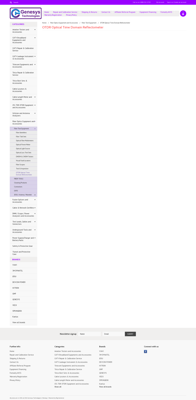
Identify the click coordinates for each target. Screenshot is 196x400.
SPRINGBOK (17, 311)
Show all (57, 387)
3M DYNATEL (17, 270)
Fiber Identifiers (21, 133)
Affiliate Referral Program (125, 12)
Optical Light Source (23, 149)
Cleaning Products (20, 183)
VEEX (14, 305)
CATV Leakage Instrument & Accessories (23, 57)
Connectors (18, 187)
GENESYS (16, 299)
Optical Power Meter (23, 145)
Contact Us (106, 12)
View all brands (18, 322)
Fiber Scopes (20, 165)
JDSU (14, 276)
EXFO (16, 191)
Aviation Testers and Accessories (20, 30)
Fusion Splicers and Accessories (20, 200)
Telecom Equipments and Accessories (22, 65)
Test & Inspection (22, 169)
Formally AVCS (166, 12)
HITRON (15, 288)
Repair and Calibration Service (65, 12)
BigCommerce (60, 398)
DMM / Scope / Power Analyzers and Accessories (23, 214)
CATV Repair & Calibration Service (23, 49)
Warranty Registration (53, 15)
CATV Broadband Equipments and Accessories (19, 40)
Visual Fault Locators (23, 161)
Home (46, 12)
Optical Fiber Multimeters (25, 141)
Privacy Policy (71, 15)
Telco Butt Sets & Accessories (19, 82)
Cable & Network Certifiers (23, 208)
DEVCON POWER (19, 282)
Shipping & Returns (89, 12)
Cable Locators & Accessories (19, 90)
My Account (160, 2)
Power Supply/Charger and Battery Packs (23, 239)
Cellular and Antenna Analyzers (21, 114)
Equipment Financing (148, 12)
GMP (14, 293)
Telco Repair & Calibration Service (23, 73)
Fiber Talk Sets (21, 137)
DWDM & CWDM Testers (24, 157)
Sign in (169, 2)
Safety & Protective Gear (22, 246)
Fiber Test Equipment (21, 129)
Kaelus (15, 316)
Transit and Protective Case (21, 253)
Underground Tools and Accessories (21, 231)
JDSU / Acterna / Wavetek (23, 195)
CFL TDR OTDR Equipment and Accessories (22, 106)
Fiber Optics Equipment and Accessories (23, 122)
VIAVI (14, 265)
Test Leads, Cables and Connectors (21, 222)
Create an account (180, 2)
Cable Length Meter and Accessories (22, 98)
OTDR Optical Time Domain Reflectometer (24, 174)
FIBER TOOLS (18, 179)
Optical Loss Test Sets (23, 153)
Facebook (145, 351)
